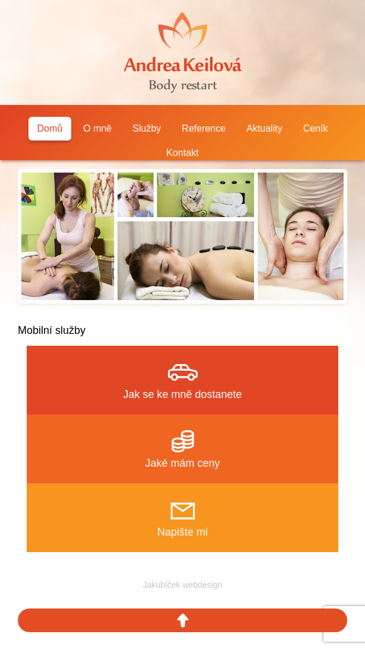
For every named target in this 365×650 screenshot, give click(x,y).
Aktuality (264, 128)
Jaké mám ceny (182, 463)
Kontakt (182, 153)
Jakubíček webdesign (183, 585)
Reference (204, 128)
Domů (50, 128)
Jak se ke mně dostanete (182, 394)
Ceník (315, 128)
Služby (146, 128)
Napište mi (182, 532)
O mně (97, 128)
